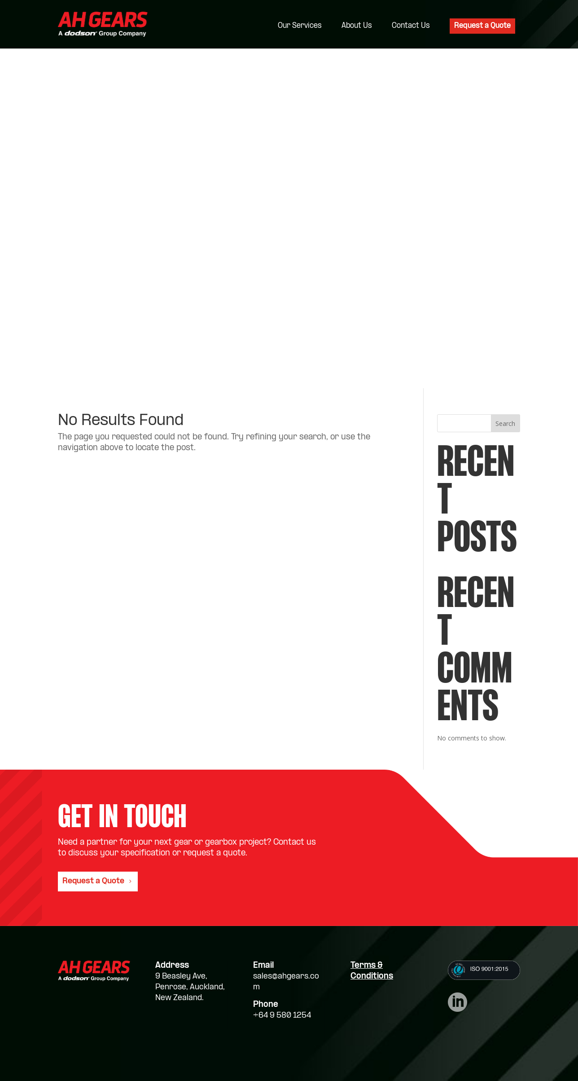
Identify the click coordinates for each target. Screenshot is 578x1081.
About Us (357, 26)
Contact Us (411, 26)
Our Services (300, 26)
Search (505, 423)
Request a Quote (482, 26)
